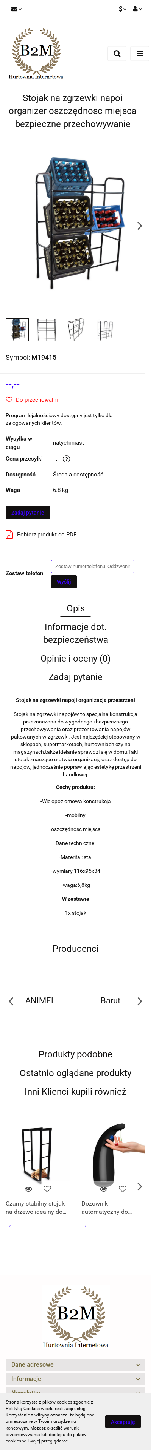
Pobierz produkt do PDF (41, 534)
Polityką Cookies (23, 1408)
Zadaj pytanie (27, 513)
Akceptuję (123, 1422)
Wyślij (64, 582)
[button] (75, 1365)
